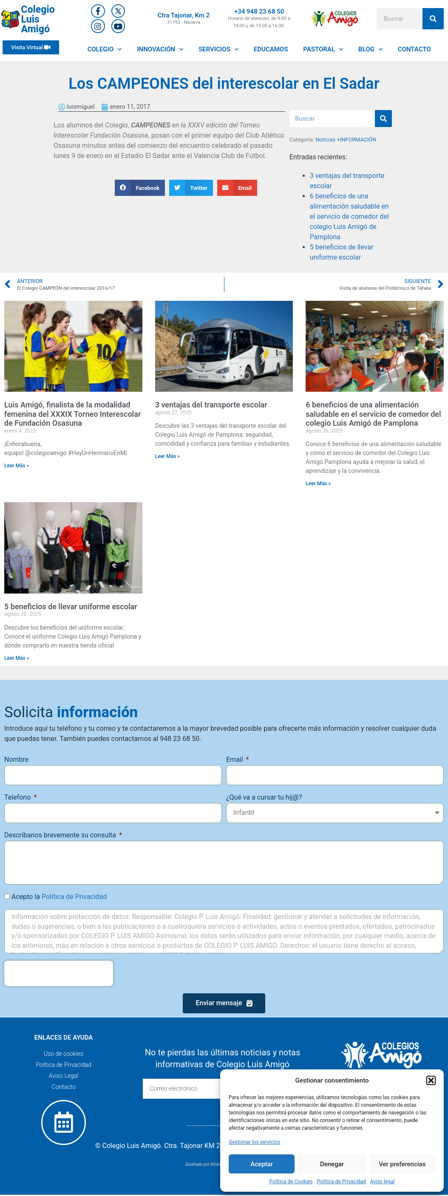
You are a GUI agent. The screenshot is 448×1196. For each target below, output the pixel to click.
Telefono (18, 797)
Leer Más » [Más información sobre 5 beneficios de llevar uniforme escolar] (16, 658)
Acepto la (59, 897)
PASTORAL (323, 49)
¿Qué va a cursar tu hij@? (264, 797)
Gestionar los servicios (254, 1142)
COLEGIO (105, 49)
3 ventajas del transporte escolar (211, 404)
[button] (431, 1080)
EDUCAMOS (271, 49)
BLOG (370, 49)
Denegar (332, 1164)
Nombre (16, 759)
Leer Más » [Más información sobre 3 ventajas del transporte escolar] (167, 456)
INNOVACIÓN (160, 49)
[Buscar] (433, 18)
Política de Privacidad (341, 1182)
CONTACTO (414, 49)
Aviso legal (382, 1182)
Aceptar (261, 1164)
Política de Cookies (291, 1182)
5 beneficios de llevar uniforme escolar (70, 606)
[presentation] (58, 973)
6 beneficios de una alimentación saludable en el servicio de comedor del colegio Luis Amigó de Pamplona (349, 216)
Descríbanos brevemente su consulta (61, 835)
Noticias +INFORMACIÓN (345, 139)
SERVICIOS (218, 49)
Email (235, 759)
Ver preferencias (402, 1164)
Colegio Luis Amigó (38, 19)
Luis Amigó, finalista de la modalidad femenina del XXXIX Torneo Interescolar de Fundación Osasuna (72, 413)
